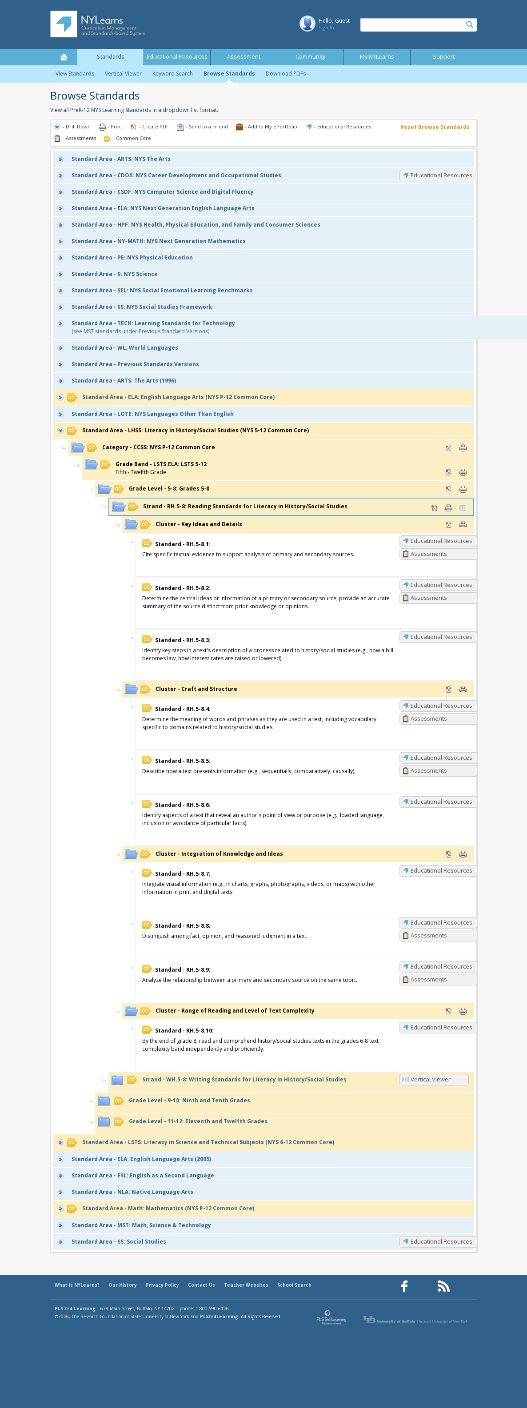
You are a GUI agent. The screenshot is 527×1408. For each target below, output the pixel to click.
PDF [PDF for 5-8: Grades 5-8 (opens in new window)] (448, 489)
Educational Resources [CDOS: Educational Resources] (441, 175)
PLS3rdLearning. (220, 1316)
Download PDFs (286, 73)
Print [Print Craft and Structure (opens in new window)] (463, 689)
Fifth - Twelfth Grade (153, 468)
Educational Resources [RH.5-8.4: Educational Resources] (441, 706)
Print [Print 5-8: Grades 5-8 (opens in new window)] (463, 489)
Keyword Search (172, 73)
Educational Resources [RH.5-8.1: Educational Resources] (441, 541)
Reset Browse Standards (435, 127)
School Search (294, 1285)
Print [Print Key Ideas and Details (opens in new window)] (463, 524)
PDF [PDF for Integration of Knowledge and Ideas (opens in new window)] (448, 854)
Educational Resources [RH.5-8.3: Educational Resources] (441, 637)
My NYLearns (377, 56)
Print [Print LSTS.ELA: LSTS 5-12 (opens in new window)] (463, 472)
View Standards (75, 73)
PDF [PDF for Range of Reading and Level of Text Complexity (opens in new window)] (448, 1011)
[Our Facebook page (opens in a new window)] (404, 1286)
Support (444, 56)
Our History (122, 1285)
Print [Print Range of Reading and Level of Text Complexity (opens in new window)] (463, 1011)
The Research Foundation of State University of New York (130, 1316)
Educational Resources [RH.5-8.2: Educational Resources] (441, 585)
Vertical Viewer (123, 73)
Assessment (243, 56)
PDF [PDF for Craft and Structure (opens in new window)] (448, 689)
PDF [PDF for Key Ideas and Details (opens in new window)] (448, 524)
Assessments (429, 554)
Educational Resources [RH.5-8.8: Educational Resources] (441, 922)
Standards (110, 56)
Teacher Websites (246, 1285)
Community (310, 56)
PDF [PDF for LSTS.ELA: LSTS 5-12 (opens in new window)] (448, 472)
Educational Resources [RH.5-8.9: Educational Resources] (441, 966)
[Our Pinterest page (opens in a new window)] (424, 1286)
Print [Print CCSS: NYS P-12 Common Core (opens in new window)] (463, 448)
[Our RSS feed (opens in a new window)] (443, 1286)
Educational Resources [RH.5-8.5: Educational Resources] (441, 758)
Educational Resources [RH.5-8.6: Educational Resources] (441, 802)
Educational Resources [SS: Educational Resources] (441, 1241)
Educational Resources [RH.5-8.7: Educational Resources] (441, 870)
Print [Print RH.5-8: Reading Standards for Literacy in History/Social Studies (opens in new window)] (448, 508)
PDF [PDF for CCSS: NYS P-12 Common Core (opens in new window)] (448, 448)
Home (63, 57)
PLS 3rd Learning (75, 1308)
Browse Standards (229, 73)
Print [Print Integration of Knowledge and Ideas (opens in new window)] (463, 854)
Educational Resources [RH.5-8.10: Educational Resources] (441, 1027)
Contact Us (201, 1285)
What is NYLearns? (77, 1285)
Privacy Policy (162, 1285)
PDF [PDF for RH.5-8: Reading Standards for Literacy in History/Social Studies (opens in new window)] (434, 508)
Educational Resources (177, 56)
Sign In (326, 27)
